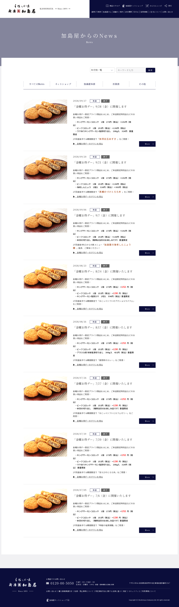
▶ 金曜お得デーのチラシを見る (88, 143)
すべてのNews (36, 84)
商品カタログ (113, 6)
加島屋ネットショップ (133, 6)
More (147, 144)
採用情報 (144, 12)
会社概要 (128, 12)
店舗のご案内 (118, 12)
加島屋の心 (107, 12)
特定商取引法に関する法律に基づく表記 (110, 591)
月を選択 (102, 69)
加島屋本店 (89, 84)
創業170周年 (97, 12)
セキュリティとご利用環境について (142, 591)
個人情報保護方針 (65, 591)
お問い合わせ (167, 12)
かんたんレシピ (154, 6)
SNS (168, 6)
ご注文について (155, 12)
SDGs (135, 12)
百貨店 (116, 84)
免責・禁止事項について (83, 591)
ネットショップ (63, 84)
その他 (142, 84)
